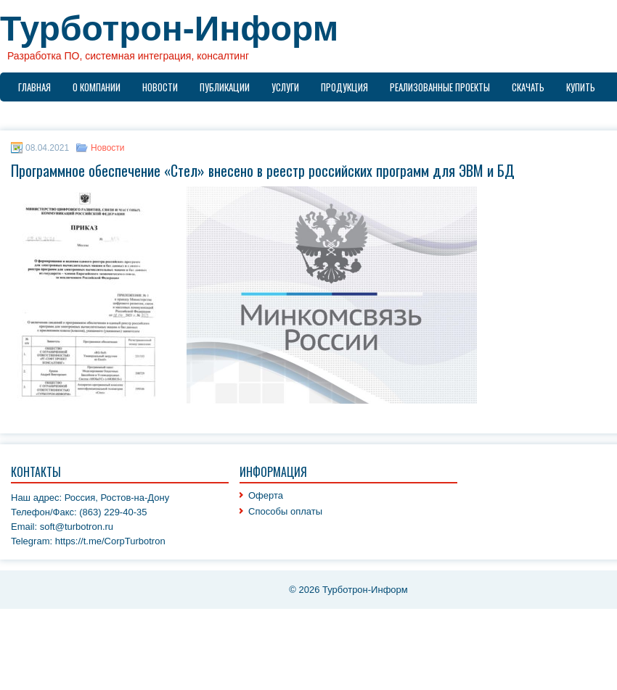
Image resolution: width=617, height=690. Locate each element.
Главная (34, 87)
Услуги (285, 87)
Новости (160, 87)
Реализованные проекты (440, 87)
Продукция (344, 87)
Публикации (225, 87)
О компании (96, 87)
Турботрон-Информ (169, 28)
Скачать (528, 87)
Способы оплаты (285, 511)
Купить (580, 87)
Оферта (265, 495)
